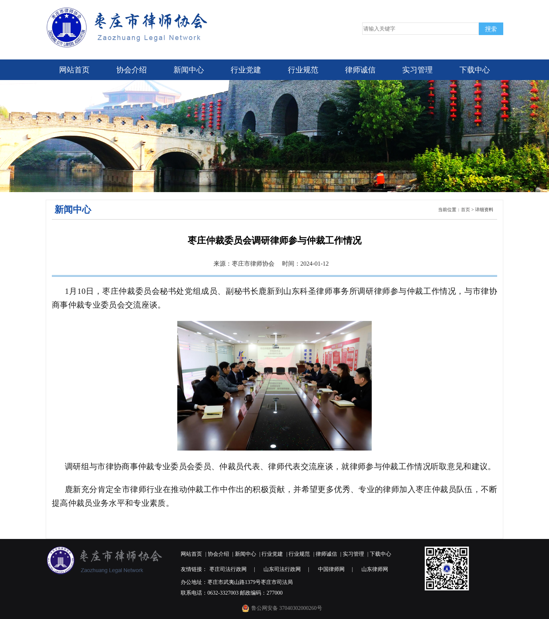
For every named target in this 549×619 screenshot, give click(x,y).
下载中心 (474, 70)
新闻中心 (188, 70)
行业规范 (303, 70)
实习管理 (417, 70)
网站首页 (74, 70)
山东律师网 (374, 569)
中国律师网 (331, 569)
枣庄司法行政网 (228, 569)
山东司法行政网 (282, 569)
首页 (465, 209)
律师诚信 (360, 70)
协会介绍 (131, 70)
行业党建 (246, 70)
